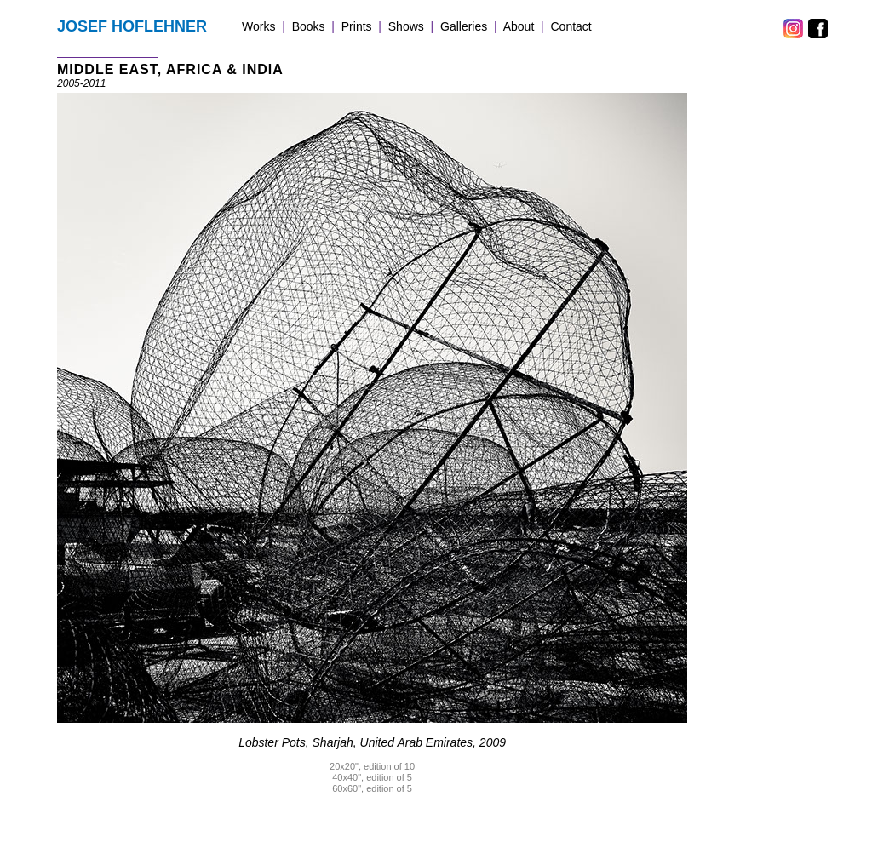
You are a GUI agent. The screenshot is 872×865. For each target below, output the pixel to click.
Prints (356, 26)
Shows (406, 26)
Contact (571, 26)
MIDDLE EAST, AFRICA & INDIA (170, 69)
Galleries (463, 26)
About (519, 26)
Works (258, 26)
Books (308, 26)
